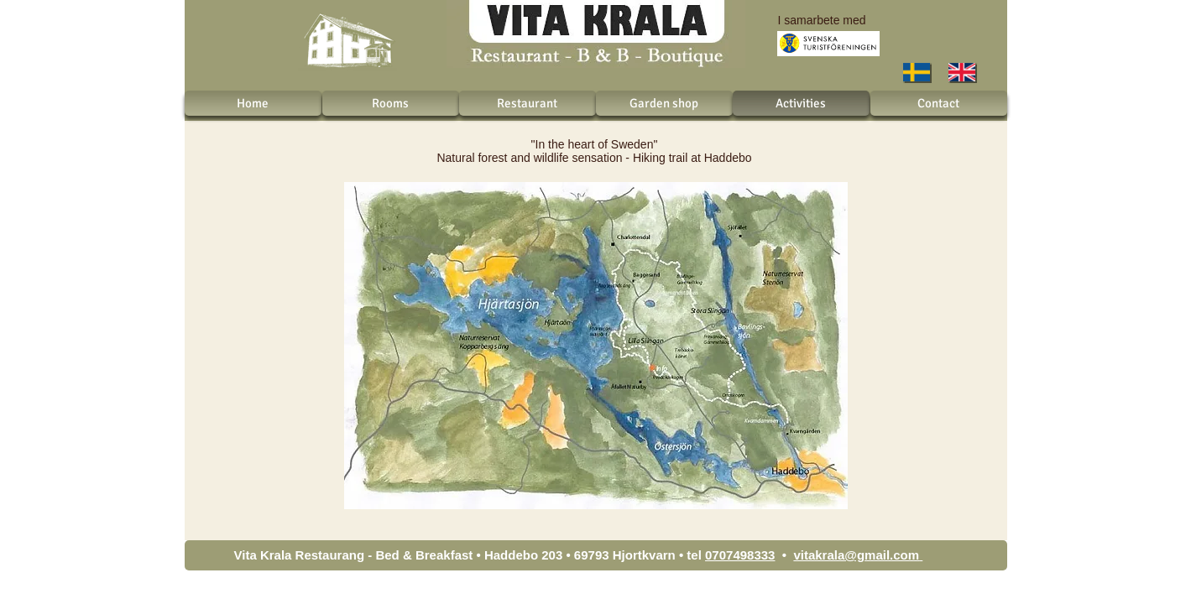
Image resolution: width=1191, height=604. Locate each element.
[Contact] (938, 103)
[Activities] (801, 103)
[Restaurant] (527, 103)
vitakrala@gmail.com (856, 555)
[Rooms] (390, 103)
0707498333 (740, 555)
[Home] (253, 103)
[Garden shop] (664, 103)
